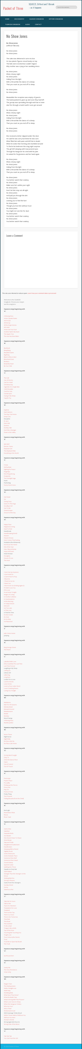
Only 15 (6, 757)
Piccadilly (7, 783)
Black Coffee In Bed (10, 357)
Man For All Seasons (10, 705)
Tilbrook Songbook (12, 24)
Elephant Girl (8, 449)
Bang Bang (7, 350)
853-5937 (7, 444)
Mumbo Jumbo (8, 723)
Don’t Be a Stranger (10, 430)
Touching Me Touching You (12, 933)
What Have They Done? (11, 995)
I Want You (7, 583)
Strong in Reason (9, 880)
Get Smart (7, 497)
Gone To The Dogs (10, 504)
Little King (7, 675)
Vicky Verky (7, 972)
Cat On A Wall (8, 382)
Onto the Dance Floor (11, 760)
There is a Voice (9, 915)
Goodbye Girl (8, 506)
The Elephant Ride (10, 451)
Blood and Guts (9, 359)
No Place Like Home (10, 743)
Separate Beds (8, 833)
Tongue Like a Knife (10, 928)
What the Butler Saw (10, 997)
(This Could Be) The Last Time (13, 664)
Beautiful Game (9, 353)
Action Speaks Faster (10, 318)
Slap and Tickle (8, 842)
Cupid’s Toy (7, 398)
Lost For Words (8, 682)
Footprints (7, 476)
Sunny (6, 887)
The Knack (7, 650)
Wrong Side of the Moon (11, 1024)
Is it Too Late (8, 608)
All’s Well (6, 327)
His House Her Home (10, 545)
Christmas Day (8, 385)
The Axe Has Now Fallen (11, 336)
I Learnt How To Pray (10, 577)
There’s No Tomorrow (11, 917)
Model (6, 714)
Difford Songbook (56, 19)
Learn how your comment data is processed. (42, 293)
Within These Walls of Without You (15, 1015)
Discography (19, 19)
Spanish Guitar (8, 865)
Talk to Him (7, 903)
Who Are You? (8, 1006)
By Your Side (8, 366)
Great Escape (8, 510)
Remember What (9, 813)
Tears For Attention (10, 906)
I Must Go (7, 579)
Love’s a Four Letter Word (12, 686)
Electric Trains (8, 446)
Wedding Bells (8, 993)
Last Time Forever (9, 666)
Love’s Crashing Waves (11, 688)
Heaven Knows (8, 538)
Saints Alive (7, 829)
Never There (8, 734)
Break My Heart (9, 364)
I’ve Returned (8, 621)
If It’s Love (7, 590)
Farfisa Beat (7, 467)
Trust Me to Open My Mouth (13, 942)
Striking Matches (9, 878)
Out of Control (8, 764)
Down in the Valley (10, 432)
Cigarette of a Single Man (12, 387)
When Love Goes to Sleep (12, 1002)
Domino (6, 425)
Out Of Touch (8, 766)
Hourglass (7, 556)
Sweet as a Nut (8, 889)
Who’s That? (7, 1008)
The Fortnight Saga (10, 478)
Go (5, 499)
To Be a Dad (8, 926)
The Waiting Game (9, 986)
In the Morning (8, 601)
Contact (38, 24)
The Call (6, 378)
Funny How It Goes (10, 485)
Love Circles (8, 684)
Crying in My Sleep (9, 396)
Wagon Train (8, 984)
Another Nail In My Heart (11, 332)
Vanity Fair (7, 967)
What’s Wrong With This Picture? (14, 1000)
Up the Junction (9, 956)
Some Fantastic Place (10, 856)
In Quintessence (9, 599)
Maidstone (7, 702)
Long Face (7, 677)
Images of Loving (9, 594)
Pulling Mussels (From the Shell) (14, 798)
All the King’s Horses (10, 325)
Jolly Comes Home (9, 633)
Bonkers (6, 361)
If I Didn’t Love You (9, 588)
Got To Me (7, 508)
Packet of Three (13, 8)
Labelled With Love (10, 661)
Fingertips (7, 472)
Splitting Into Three (10, 867)
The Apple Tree (9, 334)
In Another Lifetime (10, 597)
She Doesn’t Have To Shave (12, 838)
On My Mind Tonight (10, 755)
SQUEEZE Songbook (36, 19)
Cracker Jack (8, 394)
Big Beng (6, 355)
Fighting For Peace (9, 469)
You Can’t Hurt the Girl (11, 1038)
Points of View (8, 792)
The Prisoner (8, 796)
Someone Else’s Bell (10, 858)
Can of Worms (8, 380)
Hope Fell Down (9, 551)
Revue (6, 815)
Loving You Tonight (10, 691)
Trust (5, 939)
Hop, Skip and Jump (10, 549)
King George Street (10, 647)
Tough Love (7, 935)
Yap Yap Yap (8, 1036)
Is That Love (7, 610)
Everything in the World (11, 453)
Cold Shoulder (8, 389)
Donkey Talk (8, 428)
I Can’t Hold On (8, 574)
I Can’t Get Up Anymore (11, 572)
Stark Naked (8, 871)
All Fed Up (7, 323)
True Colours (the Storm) (11, 937)
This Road (7, 921)
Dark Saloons (8, 412)
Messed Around (9, 709)
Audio (27, 24)
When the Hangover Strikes (12, 1004)
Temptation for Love (10, 908)
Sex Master (7, 836)
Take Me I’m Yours (9, 901)
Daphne (6, 410)
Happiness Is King (9, 527)
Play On (6, 790)
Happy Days (7, 524)
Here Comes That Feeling (12, 540)
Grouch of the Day (10, 513)
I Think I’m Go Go (9, 581)
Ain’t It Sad (7, 321)
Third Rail (7, 919)
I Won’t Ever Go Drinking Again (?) (14, 586)
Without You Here (9, 1017)
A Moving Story (8, 316)
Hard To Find (8, 529)
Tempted (7, 910)
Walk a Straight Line (10, 988)
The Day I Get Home (10, 414)
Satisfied (6, 831)
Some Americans (9, 854)
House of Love (8, 558)
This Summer (8, 924)
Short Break (7, 840)
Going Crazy (8, 501)
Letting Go (7, 670)
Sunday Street (8, 885)
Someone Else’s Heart (11, 860)
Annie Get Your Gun (10, 329)
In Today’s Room (9, 604)
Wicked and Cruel (9, 1011)
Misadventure (8, 711)
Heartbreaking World (10, 533)
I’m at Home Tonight (10, 592)
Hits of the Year (9, 547)
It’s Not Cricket (8, 615)
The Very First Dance (10, 970)
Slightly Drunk (8, 851)
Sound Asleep (8, 862)
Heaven (6, 536)
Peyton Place (8, 781)
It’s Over (6, 617)
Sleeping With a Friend (11, 849)
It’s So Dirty (7, 619)
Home (7, 19)
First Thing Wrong (9, 474)
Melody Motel (8, 707)
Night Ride (7, 739)
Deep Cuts (7, 417)
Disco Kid (7, 423)
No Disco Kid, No (9, 741)
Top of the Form (9, 930)
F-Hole (6, 465)
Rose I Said (7, 817)
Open (6, 762)
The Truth (7, 944)
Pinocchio (7, 787)
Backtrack (7, 348)
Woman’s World (9, 1020)
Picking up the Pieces (10, 785)
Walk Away (7, 990)
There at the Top (9, 912)
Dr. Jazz (6, 421)
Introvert (6, 606)
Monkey (6, 716)
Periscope (7, 778)
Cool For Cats (8, 391)
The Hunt (7, 560)
